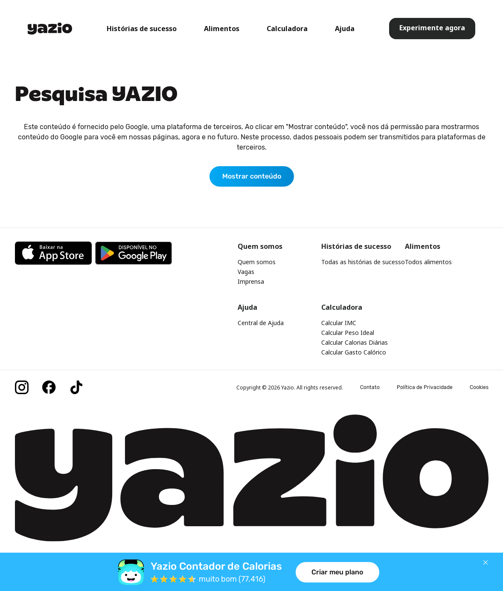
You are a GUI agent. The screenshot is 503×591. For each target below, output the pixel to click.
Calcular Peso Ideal (347, 333)
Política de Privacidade (425, 387)
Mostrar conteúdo (251, 176)
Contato (370, 387)
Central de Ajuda (261, 323)
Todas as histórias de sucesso (363, 262)
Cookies (479, 387)
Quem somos (257, 262)
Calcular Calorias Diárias (354, 342)
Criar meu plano (337, 572)
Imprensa (251, 281)
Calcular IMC (338, 323)
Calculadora (287, 28)
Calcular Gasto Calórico (353, 352)
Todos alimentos (428, 262)
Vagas (246, 272)
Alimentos (221, 28)
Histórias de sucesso (142, 28)
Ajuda (345, 28)
